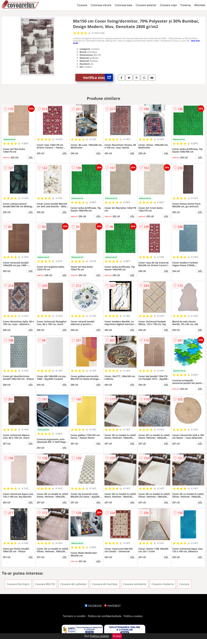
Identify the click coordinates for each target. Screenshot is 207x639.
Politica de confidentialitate (104, 616)
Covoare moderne (163, 584)
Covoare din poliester (73, 584)
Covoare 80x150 (45, 584)
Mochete (199, 5)
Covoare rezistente (134, 584)
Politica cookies (133, 616)
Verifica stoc (98, 77)
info (31, 157)
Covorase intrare (101, 5)
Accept (117, 636)
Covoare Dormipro (18, 584)
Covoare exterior (146, 5)
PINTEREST (112, 606)
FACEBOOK (93, 606)
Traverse (185, 5)
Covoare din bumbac (105, 584)
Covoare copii (168, 5)
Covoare (82, 5)
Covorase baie (123, 5)
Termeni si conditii (74, 616)
